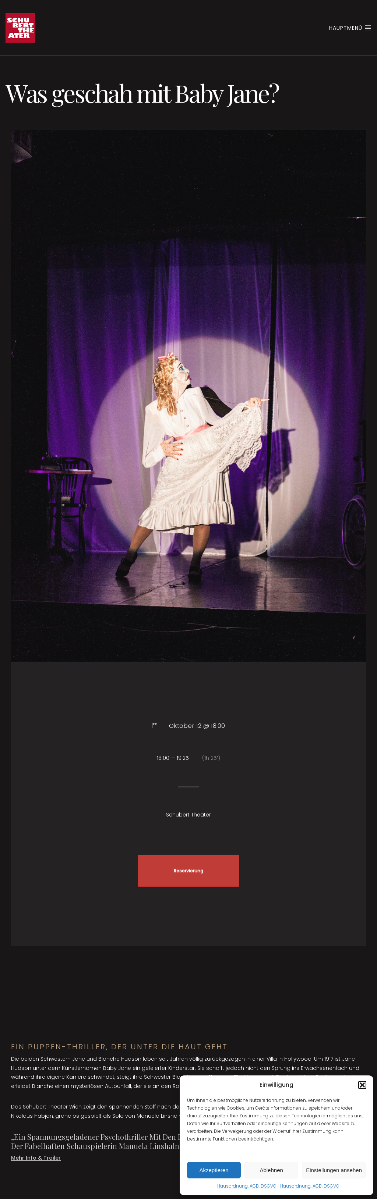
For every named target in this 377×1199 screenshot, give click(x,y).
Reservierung (188, 871)
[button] (362, 1085)
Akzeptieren (213, 1170)
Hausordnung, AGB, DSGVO (246, 1186)
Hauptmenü (350, 28)
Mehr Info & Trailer (36, 1157)
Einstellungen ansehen (334, 1170)
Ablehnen (271, 1170)
